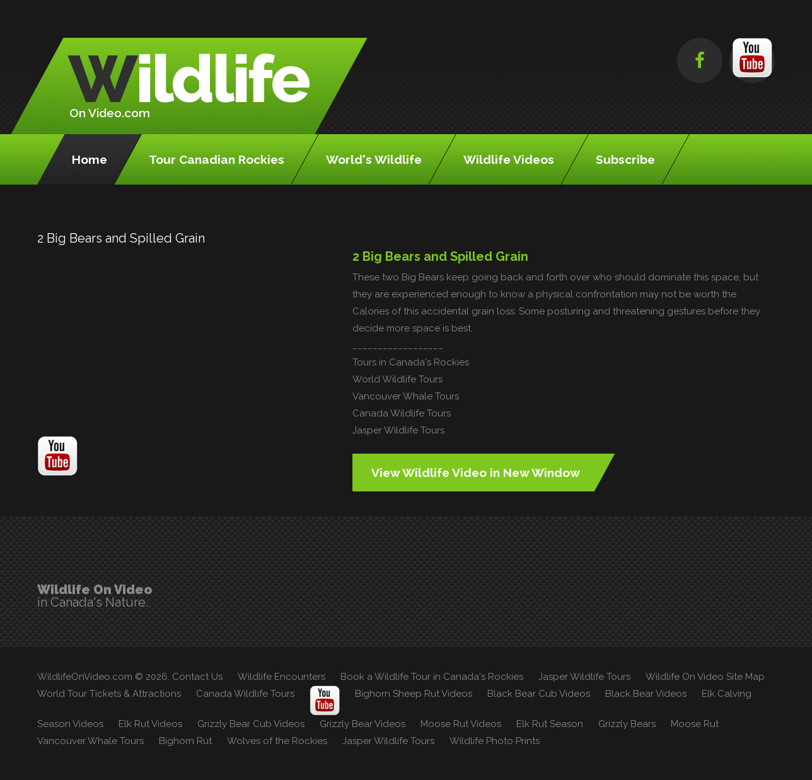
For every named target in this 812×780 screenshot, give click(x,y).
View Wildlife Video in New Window (475, 472)
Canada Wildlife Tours (401, 413)
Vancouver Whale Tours (405, 396)
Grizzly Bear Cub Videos (250, 724)
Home (89, 159)
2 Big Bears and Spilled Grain (440, 256)
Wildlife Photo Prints (495, 741)
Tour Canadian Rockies (216, 159)
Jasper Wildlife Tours (398, 430)
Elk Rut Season (549, 724)
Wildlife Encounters (281, 676)
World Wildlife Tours (397, 379)
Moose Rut (695, 724)
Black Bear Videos (646, 693)
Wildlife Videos (508, 159)
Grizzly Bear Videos (362, 724)
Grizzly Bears (627, 724)
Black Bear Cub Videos (538, 693)
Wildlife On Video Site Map (705, 676)
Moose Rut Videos (460, 724)
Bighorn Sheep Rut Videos (413, 693)
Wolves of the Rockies (277, 741)
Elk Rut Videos (150, 724)
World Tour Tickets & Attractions (109, 693)
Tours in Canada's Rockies (410, 362)
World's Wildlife (374, 159)
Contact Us (197, 676)
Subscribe (625, 159)
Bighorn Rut (185, 741)
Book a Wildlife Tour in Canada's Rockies (431, 676)
